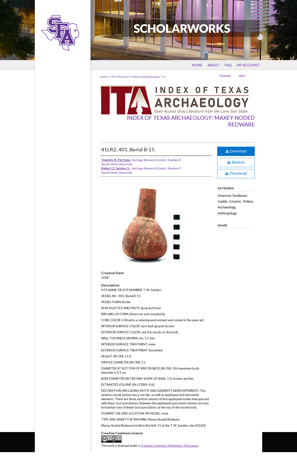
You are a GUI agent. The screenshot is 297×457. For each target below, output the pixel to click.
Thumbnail (236, 173)
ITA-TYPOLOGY (120, 76)
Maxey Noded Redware (146, 76)
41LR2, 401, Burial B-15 (128, 149)
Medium (236, 162)
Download (236, 151)
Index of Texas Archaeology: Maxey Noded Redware (190, 121)
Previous (225, 75)
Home (103, 76)
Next (242, 75)
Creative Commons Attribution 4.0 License (169, 445)
